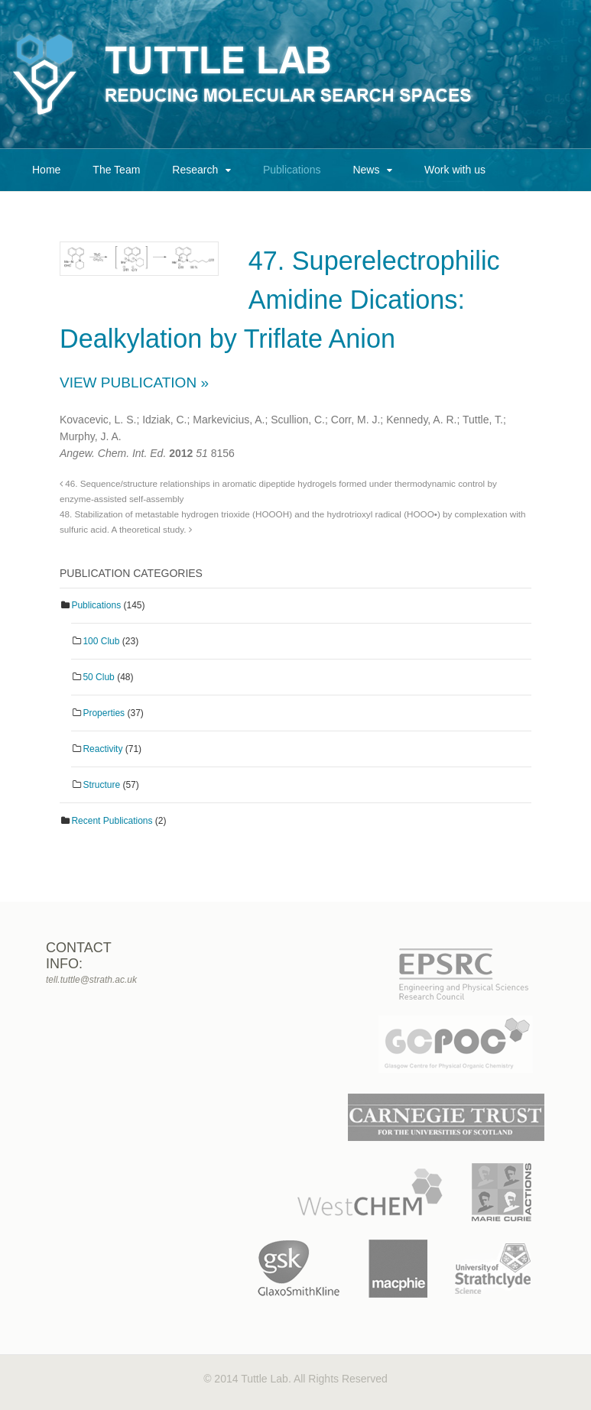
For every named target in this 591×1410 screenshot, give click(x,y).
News (365, 170)
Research (195, 170)
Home (46, 170)
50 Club (98, 677)
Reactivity (102, 749)
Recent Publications (111, 820)
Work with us (454, 170)
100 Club (101, 641)
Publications (292, 170)
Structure (101, 785)
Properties (104, 713)
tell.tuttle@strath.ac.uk (91, 979)
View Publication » (134, 382)
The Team (116, 170)
